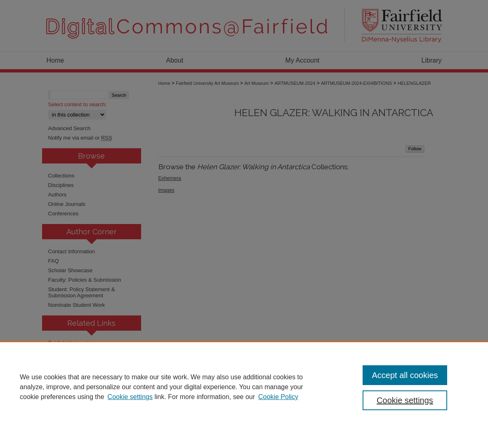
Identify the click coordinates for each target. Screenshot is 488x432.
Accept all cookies (405, 375)
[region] (244, 386)
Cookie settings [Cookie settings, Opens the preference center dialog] (405, 400)
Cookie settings (130, 396)
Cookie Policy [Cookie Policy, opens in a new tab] (278, 396)
